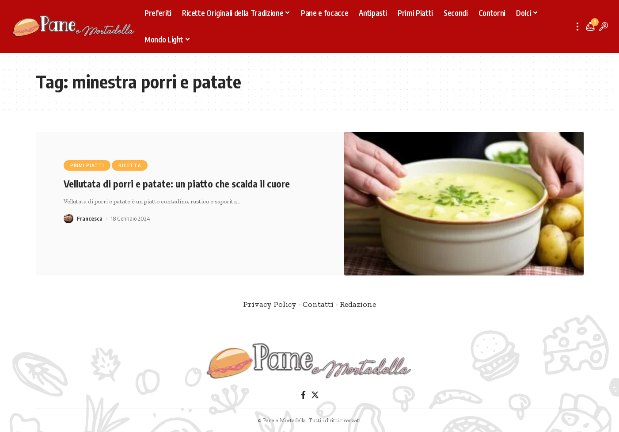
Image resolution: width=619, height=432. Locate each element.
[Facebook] (303, 395)
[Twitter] (314, 395)
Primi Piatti (87, 165)
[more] (577, 26)
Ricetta (129, 165)
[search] (603, 26)
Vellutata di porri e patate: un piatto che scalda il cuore (177, 183)
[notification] (590, 26)
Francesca (90, 218)
